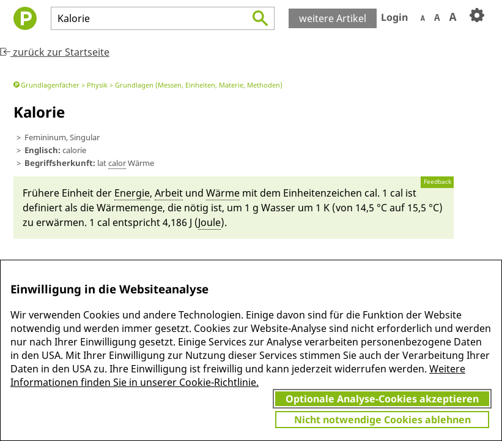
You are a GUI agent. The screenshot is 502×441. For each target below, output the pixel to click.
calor (117, 162)
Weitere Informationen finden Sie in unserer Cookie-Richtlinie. (237, 375)
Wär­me (223, 193)
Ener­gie (132, 193)
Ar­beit (169, 193)
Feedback (437, 182)
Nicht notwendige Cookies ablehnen (382, 419)
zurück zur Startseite (54, 52)
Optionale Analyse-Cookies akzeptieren (382, 398)
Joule (209, 222)
